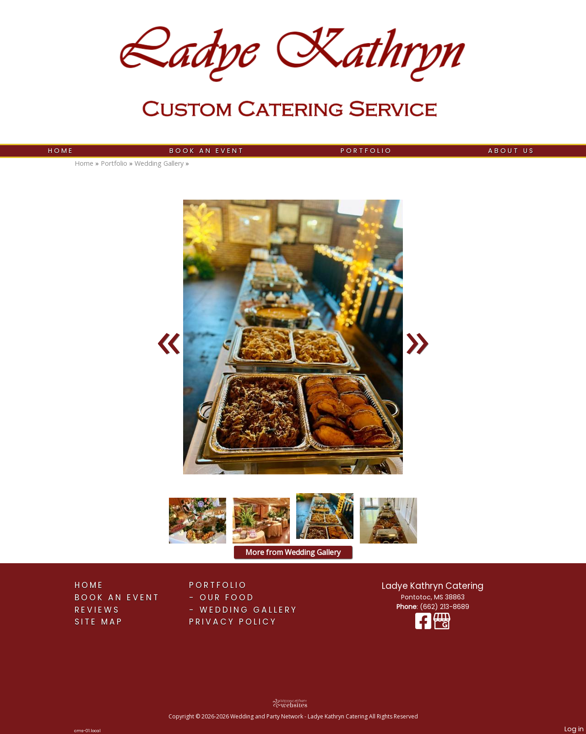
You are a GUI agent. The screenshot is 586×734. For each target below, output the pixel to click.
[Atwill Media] (293, 703)
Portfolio (366, 150)
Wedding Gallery (159, 163)
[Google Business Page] (441, 625)
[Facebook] (424, 625)
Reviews (97, 609)
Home (61, 150)
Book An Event (206, 150)
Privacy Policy (233, 621)
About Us (511, 150)
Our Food (227, 597)
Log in (574, 729)
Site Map (99, 621)
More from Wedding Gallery (293, 552)
